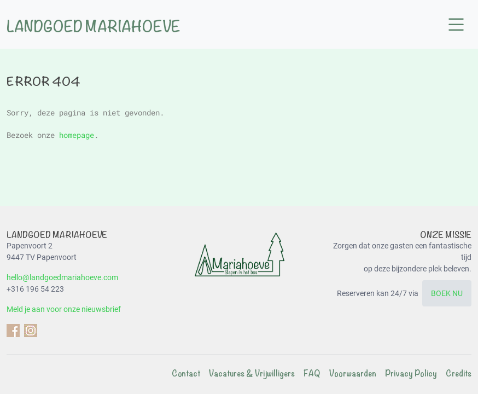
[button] (456, 25)
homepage (76, 135)
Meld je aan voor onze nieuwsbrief (64, 309)
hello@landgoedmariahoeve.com (62, 277)
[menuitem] (181, 374)
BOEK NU (447, 293)
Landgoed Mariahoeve (93, 27)
